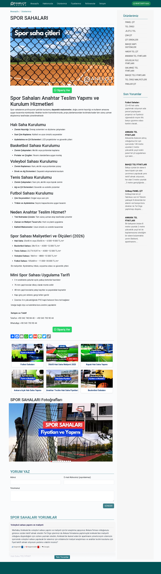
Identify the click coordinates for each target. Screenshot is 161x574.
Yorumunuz (15, 488)
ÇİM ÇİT (128, 35)
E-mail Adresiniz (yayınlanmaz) (77, 477)
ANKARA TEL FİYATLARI (135, 56)
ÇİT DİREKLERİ (131, 40)
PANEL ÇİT (130, 22)
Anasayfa (34, 3)
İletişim (102, 3)
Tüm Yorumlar (62, 557)
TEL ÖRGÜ (129, 26)
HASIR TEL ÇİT (131, 51)
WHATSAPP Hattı (141, 4)
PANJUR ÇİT (130, 84)
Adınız (13, 477)
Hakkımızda (48, 3)
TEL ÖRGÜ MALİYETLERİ (136, 79)
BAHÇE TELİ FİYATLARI (135, 75)
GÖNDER (108, 506)
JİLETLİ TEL (130, 31)
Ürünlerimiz (62, 3)
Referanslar (90, 3)
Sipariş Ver (62, 90)
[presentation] (29, 508)
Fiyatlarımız (76, 3)
